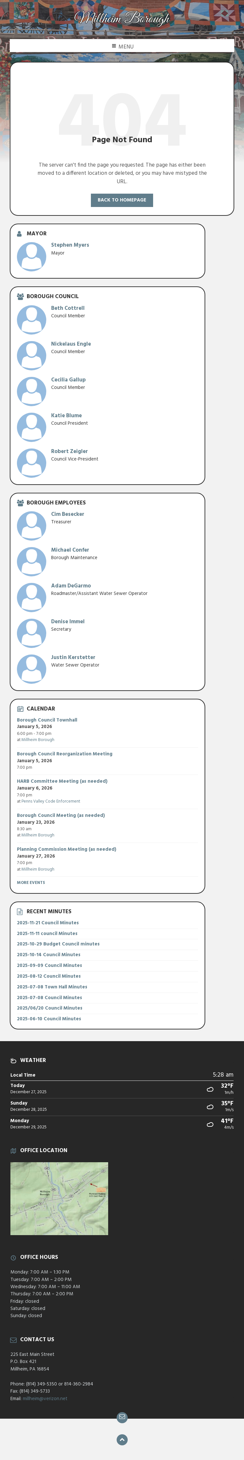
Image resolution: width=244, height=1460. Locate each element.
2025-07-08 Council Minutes (49, 998)
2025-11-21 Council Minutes (48, 923)
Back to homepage (122, 200)
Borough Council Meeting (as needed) (61, 816)
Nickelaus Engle (71, 344)
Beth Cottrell (68, 308)
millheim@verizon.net (45, 1399)
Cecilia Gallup (68, 380)
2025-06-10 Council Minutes (49, 1019)
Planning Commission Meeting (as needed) (66, 849)
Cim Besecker (67, 514)
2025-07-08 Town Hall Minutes (52, 987)
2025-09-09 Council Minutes (49, 966)
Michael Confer (70, 550)
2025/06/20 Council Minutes (49, 1008)
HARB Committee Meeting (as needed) (62, 781)
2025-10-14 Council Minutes (48, 955)
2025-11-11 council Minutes (47, 934)
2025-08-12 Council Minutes (49, 976)
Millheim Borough (38, 740)
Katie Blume (66, 415)
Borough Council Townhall (47, 720)
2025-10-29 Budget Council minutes (58, 944)
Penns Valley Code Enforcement (51, 801)
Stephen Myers (70, 245)
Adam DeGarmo (71, 586)
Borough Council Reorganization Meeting (64, 754)
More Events (31, 882)
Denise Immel (68, 621)
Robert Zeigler (69, 451)
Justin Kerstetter (73, 657)
